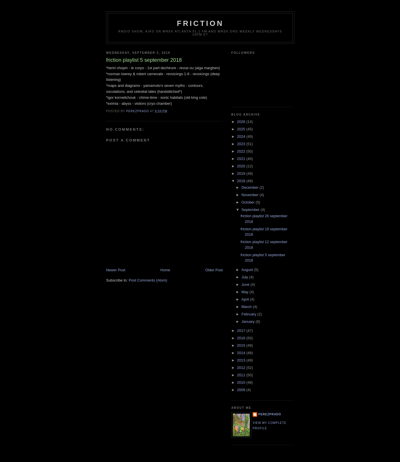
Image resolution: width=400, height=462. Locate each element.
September (251, 210)
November (251, 195)
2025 (241, 129)
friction (200, 23)
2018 (241, 181)
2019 (241, 173)
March (247, 307)
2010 (241, 382)
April (246, 299)
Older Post (214, 270)
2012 (241, 368)
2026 (241, 122)
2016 (241, 338)
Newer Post (115, 270)
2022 (241, 151)
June (246, 284)
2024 (241, 136)
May (246, 292)
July (245, 277)
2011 (241, 375)
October (249, 202)
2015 (241, 345)
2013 (241, 360)
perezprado (269, 414)
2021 (241, 159)
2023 (241, 144)
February (249, 314)
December (251, 187)
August (248, 270)
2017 (241, 330)
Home (165, 270)
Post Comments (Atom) (148, 280)
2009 (241, 390)
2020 (241, 166)
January (249, 321)
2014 (241, 353)
